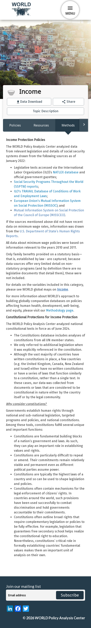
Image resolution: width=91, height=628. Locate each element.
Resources (41, 125)
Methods (68, 125)
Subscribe (70, 595)
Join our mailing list (23, 586)
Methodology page (59, 310)
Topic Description (45, 111)
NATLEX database (65, 172)
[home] (22, 16)
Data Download (31, 102)
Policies (15, 125)
